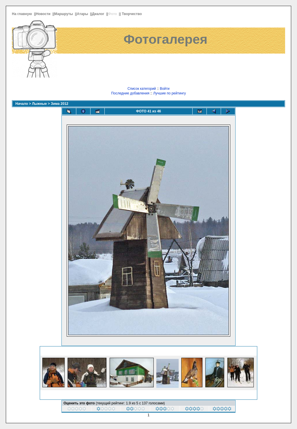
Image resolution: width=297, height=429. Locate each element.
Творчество (132, 14)
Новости (44, 14)
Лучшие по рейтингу (169, 93)
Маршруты (64, 14)
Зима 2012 (59, 104)
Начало (21, 104)
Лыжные (39, 104)
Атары (83, 14)
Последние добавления (130, 93)
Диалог (98, 14)
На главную (22, 14)
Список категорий (141, 89)
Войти (165, 89)
